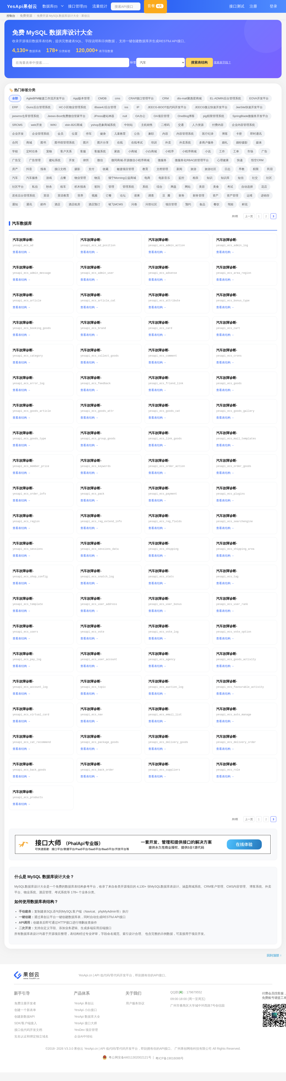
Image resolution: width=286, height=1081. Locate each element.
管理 (111, 186)
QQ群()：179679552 (186, 992)
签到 (97, 186)
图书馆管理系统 (65, 142)
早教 (241, 169)
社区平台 (18, 186)
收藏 (105, 169)
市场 (250, 151)
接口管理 (77, 6)
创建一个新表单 (25, 1010)
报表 (43, 169)
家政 (117, 151)
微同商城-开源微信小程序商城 (130, 160)
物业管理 (80, 178)
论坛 (123, 195)
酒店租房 (74, 204)
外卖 (168, 142)
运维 (249, 195)
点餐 (63, 178)
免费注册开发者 (25, 1003)
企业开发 (18, 133)
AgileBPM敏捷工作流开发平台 (45, 98)
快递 (240, 160)
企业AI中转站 (83, 1036)
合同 (15, 142)
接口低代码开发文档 (28, 1030)
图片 (86, 142)
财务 (181, 195)
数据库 (50, 6)
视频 (94, 195)
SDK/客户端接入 (25, 1023)
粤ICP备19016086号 (169, 1058)
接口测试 (236, 6)
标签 (133, 62)
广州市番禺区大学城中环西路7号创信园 (197, 1005)
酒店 (57, 204)
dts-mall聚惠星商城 (189, 98)
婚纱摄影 (242, 142)
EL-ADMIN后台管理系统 (225, 98)
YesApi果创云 (22, 6)
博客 (225, 133)
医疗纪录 (208, 133)
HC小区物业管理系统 (72, 107)
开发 (72, 160)
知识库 (225, 178)
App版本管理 (81, 98)
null (125, 116)
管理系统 (128, 186)
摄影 (77, 169)
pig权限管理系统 (213, 116)
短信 (241, 178)
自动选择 (247, 186)
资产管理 (232, 195)
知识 (209, 178)
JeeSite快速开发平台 (249, 107)
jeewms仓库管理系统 (25, 116)
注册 (253, 6)
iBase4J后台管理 (105, 107)
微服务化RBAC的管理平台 (192, 160)
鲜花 (245, 204)
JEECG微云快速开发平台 (211, 107)
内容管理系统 (185, 133)
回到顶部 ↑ (274, 955)
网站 (188, 186)
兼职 (151, 133)
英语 (46, 195)
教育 (145, 169)
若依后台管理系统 (23, 195)
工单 (236, 151)
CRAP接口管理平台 (141, 98)
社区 (269, 178)
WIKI (53, 125)
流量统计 (99, 6)
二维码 (165, 125)
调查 (151, 195)
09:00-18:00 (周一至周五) (187, 999)
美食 (216, 186)
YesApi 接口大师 (85, 1023)
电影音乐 (164, 178)
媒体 (259, 142)
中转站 (128, 125)
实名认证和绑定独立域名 (31, 1036)
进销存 (265, 195)
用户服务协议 (135, 1003)
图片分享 (103, 142)
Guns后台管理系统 (39, 107)
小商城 (132, 151)
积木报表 (80, 186)
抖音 (29, 169)
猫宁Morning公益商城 (122, 178)
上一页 (249, 216)
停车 (89, 133)
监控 (181, 178)
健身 (103, 133)
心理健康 (223, 160)
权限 (256, 169)
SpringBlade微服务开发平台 (250, 116)
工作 (222, 151)
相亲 (195, 178)
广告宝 (16, 160)
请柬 (137, 195)
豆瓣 (166, 195)
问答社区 (151, 204)
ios (126, 107)
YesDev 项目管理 (86, 1030)
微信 (100, 160)
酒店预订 (94, 204)
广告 (264, 151)
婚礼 (225, 142)
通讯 (29, 204)
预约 (188, 204)
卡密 (239, 133)
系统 (145, 186)
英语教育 (63, 195)
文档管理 (162, 169)
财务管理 (198, 195)
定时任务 (32, 151)
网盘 (173, 186)
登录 (273, 6)
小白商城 (151, 151)
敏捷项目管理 (125, 169)
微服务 (162, 160)
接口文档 (60, 169)
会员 (60, 133)
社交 (255, 178)
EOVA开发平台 (259, 98)
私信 (35, 186)
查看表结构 (20, 252)
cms (117, 98)
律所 (86, 160)
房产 (15, 169)
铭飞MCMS (115, 204)
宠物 (49, 151)
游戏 (49, 178)
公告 (137, 133)
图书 (43, 142)
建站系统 (55, 160)
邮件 (43, 204)
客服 (83, 151)
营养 (80, 195)
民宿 (270, 169)
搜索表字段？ (222, 62)
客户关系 (66, 151)
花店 (264, 186)
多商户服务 (206, 142)
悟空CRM (257, 160)
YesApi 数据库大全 (87, 1016)
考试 (230, 186)
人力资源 (198, 125)
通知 (15, 204)
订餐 (109, 195)
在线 (120, 142)
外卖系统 (185, 142)
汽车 (15, 178)
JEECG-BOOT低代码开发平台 (167, 107)
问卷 (134, 204)
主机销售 (147, 125)
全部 (15, 98)
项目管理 (171, 204)
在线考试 (137, 142)
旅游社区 (210, 169)
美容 (202, 186)
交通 (181, 125)
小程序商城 (189, 151)
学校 (15, 151)
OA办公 (140, 116)
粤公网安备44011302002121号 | (128, 1057)
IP (137, 107)
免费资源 (26, 15)
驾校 (230, 204)
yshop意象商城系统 (103, 125)
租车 (63, 186)
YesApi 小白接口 (85, 1010)
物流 (97, 178)
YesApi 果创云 (84, 1003)
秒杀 (49, 186)
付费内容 (217, 125)
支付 (91, 169)
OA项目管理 (161, 116)
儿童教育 (120, 133)
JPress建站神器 (104, 116)
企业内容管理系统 (243, 125)
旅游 (193, 169)
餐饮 (216, 204)
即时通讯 (256, 133)
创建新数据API (24, 1016)
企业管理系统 (40, 133)
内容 (165, 133)
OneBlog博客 (186, 116)
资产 (215, 195)
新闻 (179, 169)
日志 (227, 169)
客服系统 (100, 151)
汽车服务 (32, 178)
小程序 (169, 151)
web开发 (36, 125)
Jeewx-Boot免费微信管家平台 (66, 116)
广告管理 (35, 160)
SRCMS (17, 125)
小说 (208, 151)
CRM (165, 98)
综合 (159, 186)
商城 (29, 142)
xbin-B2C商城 (73, 125)
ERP (15, 107)
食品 (202, 204)
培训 (154, 142)
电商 (147, 178)
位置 (75, 133)
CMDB (102, 98)
